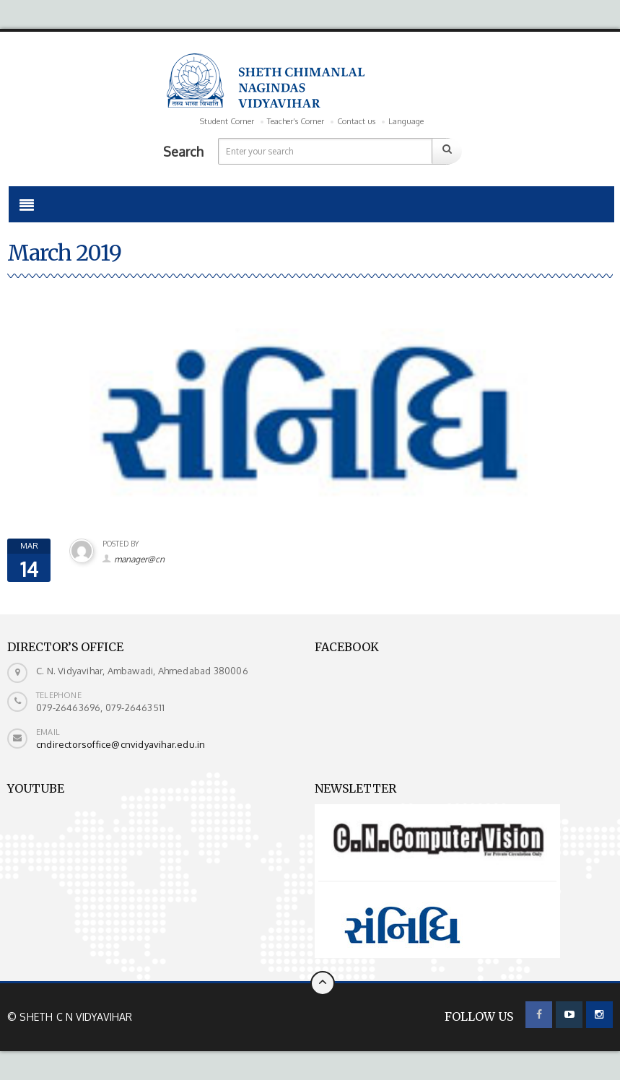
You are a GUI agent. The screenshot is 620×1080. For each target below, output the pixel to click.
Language (406, 121)
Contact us (356, 121)
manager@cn (139, 559)
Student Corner (227, 121)
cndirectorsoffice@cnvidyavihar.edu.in (120, 744)
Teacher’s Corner (295, 121)
